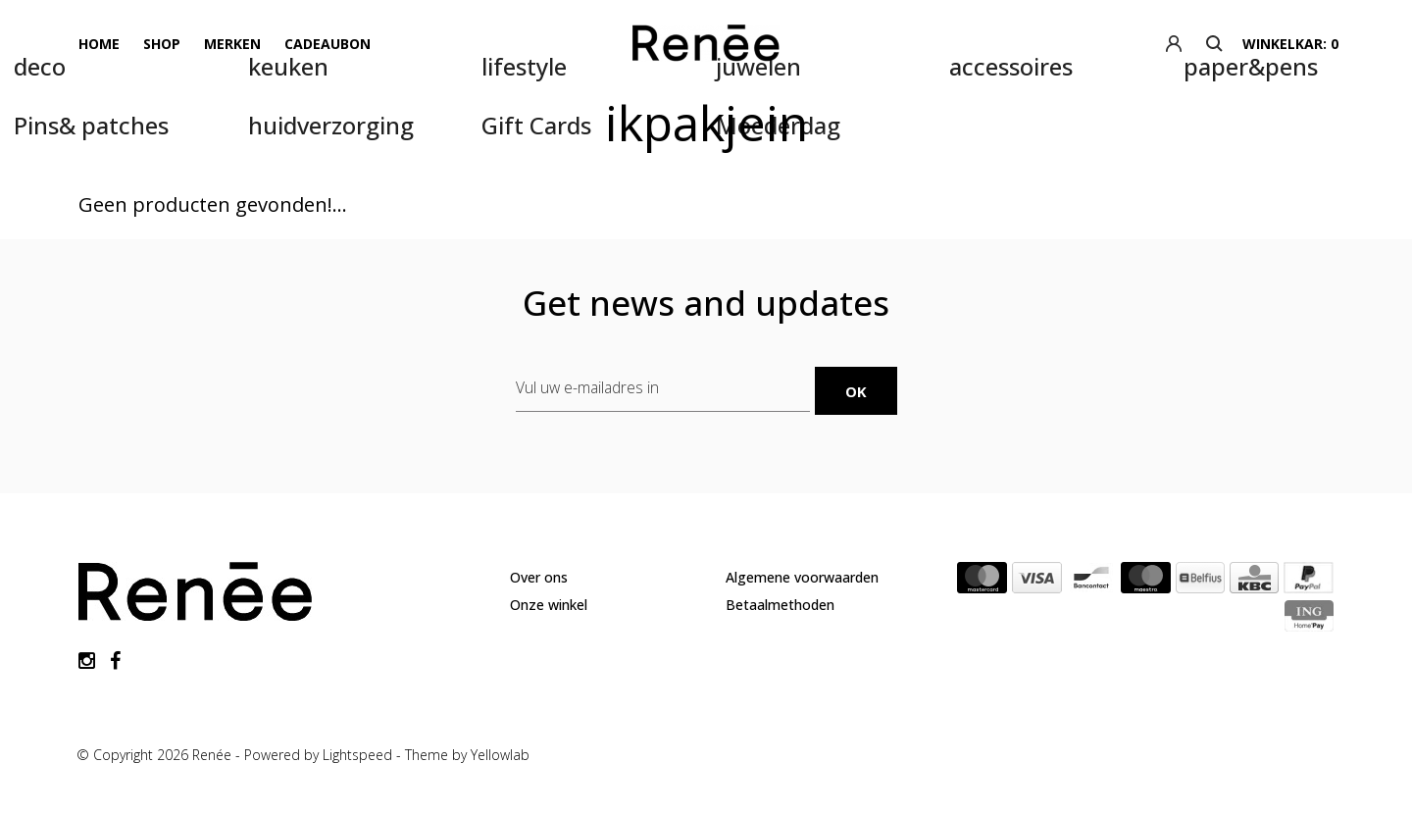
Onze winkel (548, 604)
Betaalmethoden (780, 604)
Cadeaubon (327, 43)
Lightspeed (357, 754)
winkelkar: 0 (1290, 43)
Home (99, 43)
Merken (232, 43)
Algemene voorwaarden (802, 577)
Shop (161, 43)
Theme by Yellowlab (467, 754)
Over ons (539, 577)
